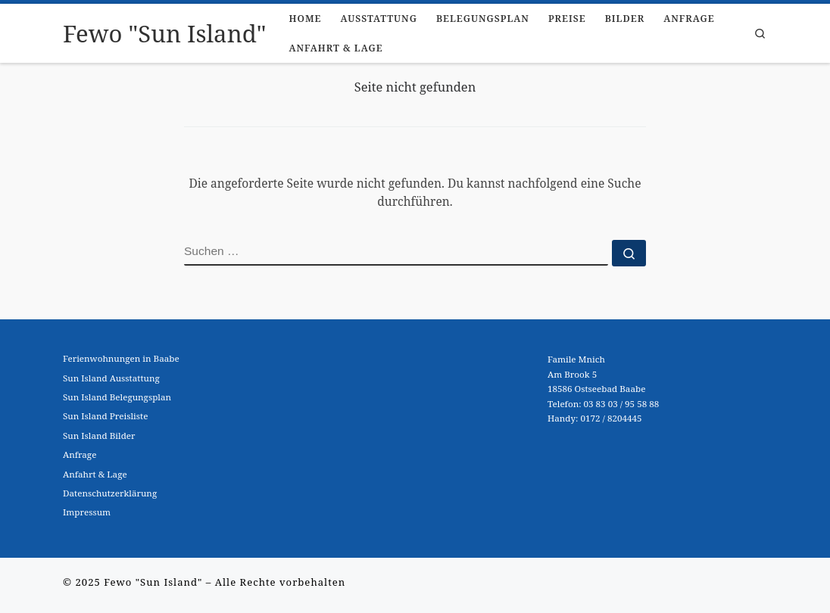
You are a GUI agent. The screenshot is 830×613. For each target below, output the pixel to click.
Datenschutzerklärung (110, 493)
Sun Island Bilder (99, 435)
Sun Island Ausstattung (111, 378)
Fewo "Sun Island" (153, 582)
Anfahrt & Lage (95, 474)
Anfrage (79, 454)
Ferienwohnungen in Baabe (121, 358)
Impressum (87, 512)
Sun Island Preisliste (105, 416)
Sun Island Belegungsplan (117, 397)
